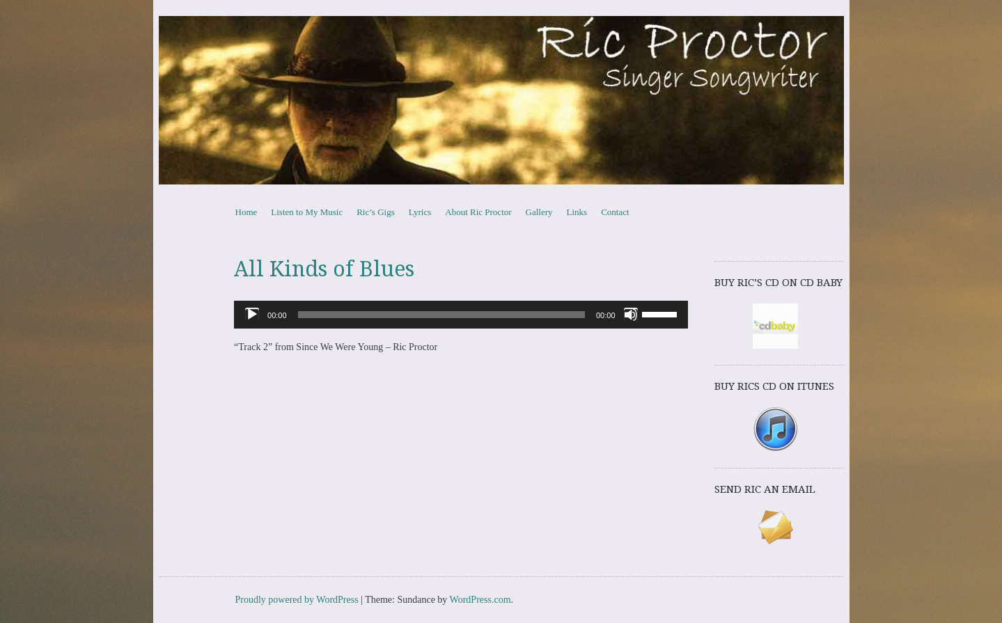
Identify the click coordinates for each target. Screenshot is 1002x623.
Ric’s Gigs (376, 212)
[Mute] (631, 315)
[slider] (441, 314)
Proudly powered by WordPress (297, 599)
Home (246, 212)
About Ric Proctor (478, 212)
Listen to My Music (307, 212)
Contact (615, 212)
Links (577, 212)
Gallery (539, 212)
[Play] (252, 315)
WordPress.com (480, 599)
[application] (460, 315)
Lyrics (420, 212)
